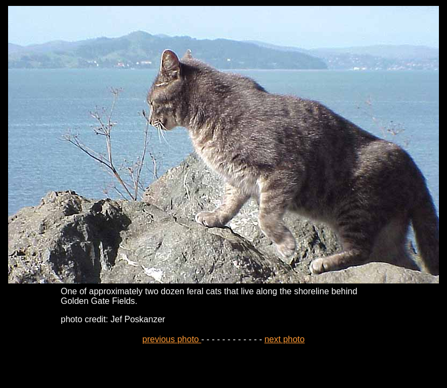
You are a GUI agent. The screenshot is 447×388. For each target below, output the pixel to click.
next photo (284, 339)
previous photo (171, 339)
